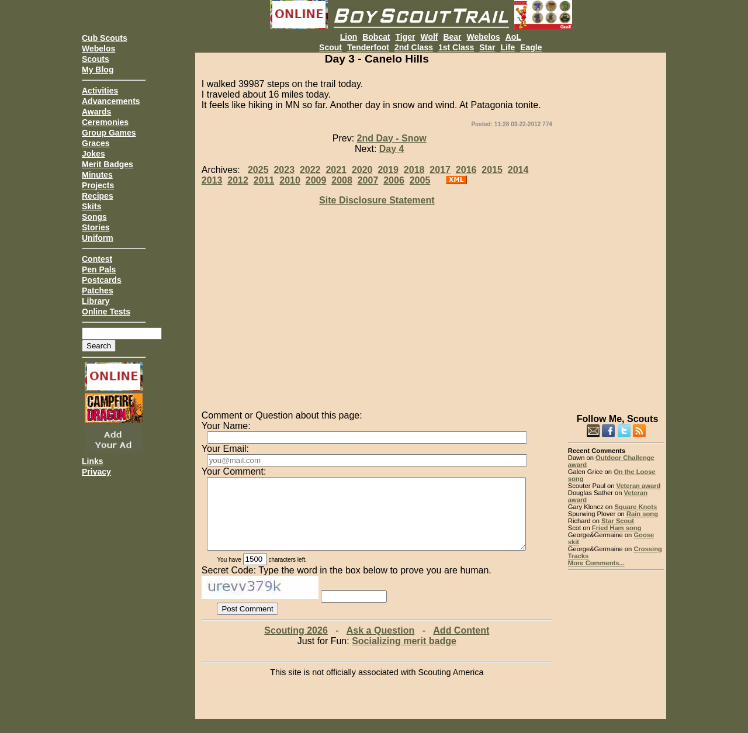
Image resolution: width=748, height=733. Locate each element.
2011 (264, 180)
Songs (94, 217)
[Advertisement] (616, 228)
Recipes (97, 195)
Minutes (97, 174)
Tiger (405, 37)
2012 (237, 180)
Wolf (429, 37)
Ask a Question (380, 644)
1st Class (456, 47)
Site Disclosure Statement (376, 200)
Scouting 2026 (295, 644)
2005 (420, 180)
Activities (100, 90)
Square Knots (635, 506)
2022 (310, 170)
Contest (97, 259)
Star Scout (617, 520)
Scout (330, 47)
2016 (466, 170)
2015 (492, 170)
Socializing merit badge (404, 655)
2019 (388, 170)
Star (487, 47)
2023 (284, 170)
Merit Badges (107, 164)
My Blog (97, 69)
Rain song (642, 513)
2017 (440, 170)
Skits (91, 206)
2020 (362, 170)
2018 (414, 170)
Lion (349, 37)
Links (92, 461)
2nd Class (413, 47)
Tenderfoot (368, 47)
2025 (258, 170)
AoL (513, 37)
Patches (97, 290)
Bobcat (376, 37)
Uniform (97, 238)
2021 (336, 170)
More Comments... (596, 562)
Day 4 (391, 149)
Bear (452, 37)
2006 (393, 180)
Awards (96, 111)
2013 (212, 180)
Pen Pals (99, 269)
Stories (95, 227)
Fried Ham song (617, 527)
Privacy (96, 471)
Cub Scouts (104, 38)
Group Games (109, 132)
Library (95, 301)
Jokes (93, 153)
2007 (368, 180)
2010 (289, 180)
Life (507, 47)
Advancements (111, 101)
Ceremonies (105, 122)
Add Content (461, 644)
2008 (341, 180)
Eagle (531, 47)
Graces (95, 143)
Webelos (98, 48)
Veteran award (639, 485)
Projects (98, 185)
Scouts (95, 59)
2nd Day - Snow (392, 138)
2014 (518, 170)
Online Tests (106, 311)
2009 (316, 180)
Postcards (102, 280)
